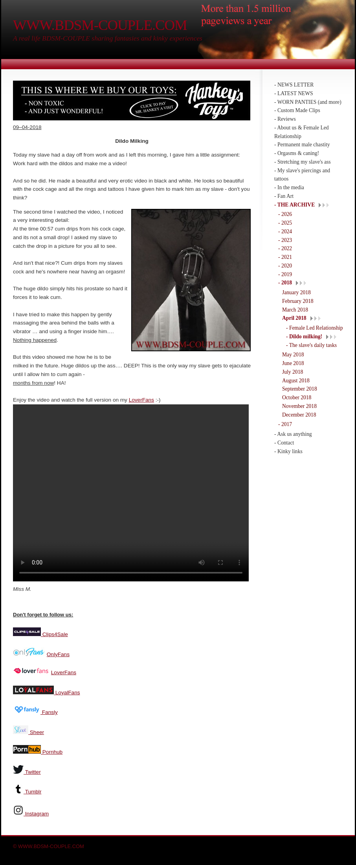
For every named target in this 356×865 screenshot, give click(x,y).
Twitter (33, 771)
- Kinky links (288, 451)
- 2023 (285, 240)
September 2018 (299, 389)
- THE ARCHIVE (294, 205)
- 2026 (285, 214)
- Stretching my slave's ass (302, 162)
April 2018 (294, 318)
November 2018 (299, 406)
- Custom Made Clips (297, 110)
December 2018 (299, 415)
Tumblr (33, 791)
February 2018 (298, 301)
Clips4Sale (54, 633)
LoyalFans (67, 692)
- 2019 (285, 274)
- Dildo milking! (304, 336)
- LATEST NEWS (293, 93)
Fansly (49, 711)
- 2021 (285, 257)
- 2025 (285, 223)
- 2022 (285, 248)
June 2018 (293, 363)
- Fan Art (284, 196)
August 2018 (296, 381)
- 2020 (285, 266)
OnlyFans (58, 654)
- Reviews (285, 119)
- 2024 (285, 231)
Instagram (37, 813)
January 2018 (296, 292)
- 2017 (285, 424)
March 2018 (295, 310)
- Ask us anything (293, 434)
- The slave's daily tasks (311, 345)
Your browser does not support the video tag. (131, 492)
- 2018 (285, 283)
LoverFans (141, 400)
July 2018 (292, 372)
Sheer (36, 731)
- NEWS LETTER (294, 85)
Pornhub (51, 751)
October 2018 (296, 397)
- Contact (284, 443)
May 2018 (293, 355)
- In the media (289, 187)
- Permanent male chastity (302, 145)
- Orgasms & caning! (296, 153)
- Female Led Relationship (314, 328)
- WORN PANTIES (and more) (307, 102)
